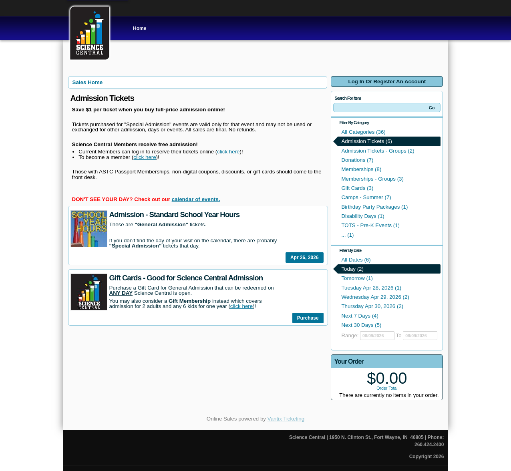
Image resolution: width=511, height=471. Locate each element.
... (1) (347, 235)
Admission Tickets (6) (366, 141)
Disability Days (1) (362, 216)
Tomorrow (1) (357, 278)
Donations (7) (357, 160)
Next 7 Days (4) (359, 316)
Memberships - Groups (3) (372, 179)
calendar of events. (196, 199)
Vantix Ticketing (286, 419)
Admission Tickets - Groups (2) (377, 151)
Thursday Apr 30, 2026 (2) (372, 306)
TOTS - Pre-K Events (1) (370, 225)
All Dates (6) (355, 260)
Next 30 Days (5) (361, 325)
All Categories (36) (363, 132)
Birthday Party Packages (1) (374, 207)
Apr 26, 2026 (304, 257)
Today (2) (352, 269)
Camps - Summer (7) (366, 197)
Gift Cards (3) (357, 188)
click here (228, 152)
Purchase (308, 318)
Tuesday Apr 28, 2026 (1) (371, 288)
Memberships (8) (361, 169)
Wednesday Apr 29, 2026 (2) (375, 297)
